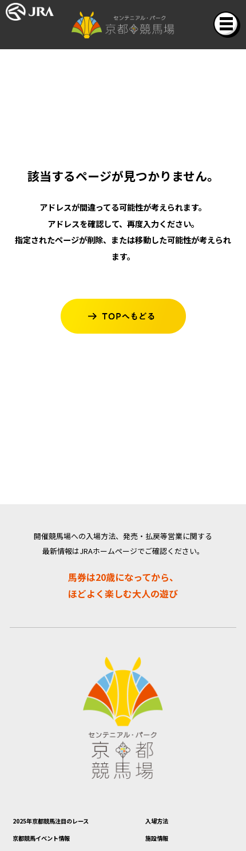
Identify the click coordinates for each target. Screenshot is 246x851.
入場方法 (163, 823)
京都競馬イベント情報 (58, 843)
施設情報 (163, 843)
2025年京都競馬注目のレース (73, 823)
